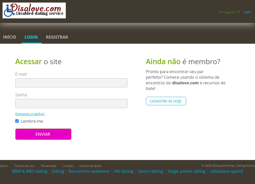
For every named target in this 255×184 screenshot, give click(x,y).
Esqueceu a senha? (30, 113)
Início (10, 37)
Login (247, 11)
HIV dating (124, 171)
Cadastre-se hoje (166, 101)
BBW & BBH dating (29, 171)
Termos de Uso (25, 166)
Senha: (22, 95)
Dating (58, 171)
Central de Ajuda (90, 166)
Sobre (4, 166)
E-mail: (22, 74)
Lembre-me (29, 121)
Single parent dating (187, 171)
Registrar (57, 37)
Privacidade (49, 166)
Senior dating (150, 171)
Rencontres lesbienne (89, 171)
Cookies (68, 166)
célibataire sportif (226, 171)
